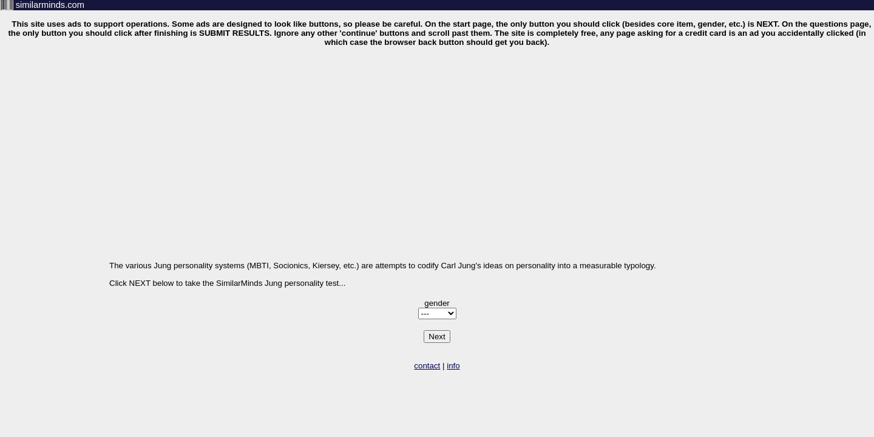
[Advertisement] (437, 141)
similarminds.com (50, 5)
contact (427, 365)
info (453, 365)
